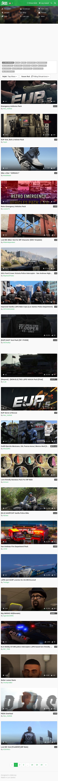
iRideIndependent (9, 242)
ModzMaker (7, 175)
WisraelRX (6, 449)
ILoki (4, 382)
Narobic (5, 515)
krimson (6, 482)
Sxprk (5, 142)
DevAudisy (6, 342)
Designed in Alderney (8, 775)
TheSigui (6, 582)
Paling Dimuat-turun (35, 76)
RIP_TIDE (6, 649)
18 (32, 765)
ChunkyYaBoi (7, 682)
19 (37, 765)
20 (42, 765)
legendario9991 (8, 616)
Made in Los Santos (8, 777)
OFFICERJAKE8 (8, 309)
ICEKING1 (6, 749)
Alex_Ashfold (7, 109)
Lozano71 (6, 209)
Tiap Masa (9, 76)
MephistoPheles (8, 276)
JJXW (5, 549)
